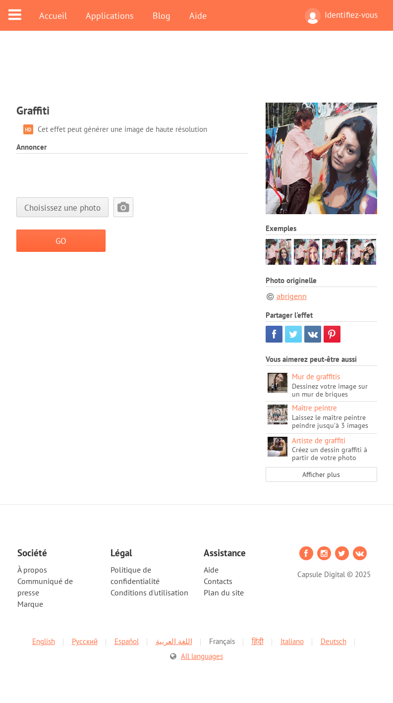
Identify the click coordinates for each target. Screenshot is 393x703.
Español (126, 641)
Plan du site (224, 592)
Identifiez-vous (341, 16)
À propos (32, 570)
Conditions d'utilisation (149, 592)
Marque (30, 604)
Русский (85, 641)
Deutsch (333, 641)
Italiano (292, 641)
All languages (202, 656)
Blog (161, 15)
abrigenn (292, 296)
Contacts (218, 581)
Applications (110, 15)
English (43, 641)
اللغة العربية (174, 641)
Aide (198, 15)
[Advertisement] (196, 73)
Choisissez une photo (62, 207)
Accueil (53, 15)
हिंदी (258, 641)
